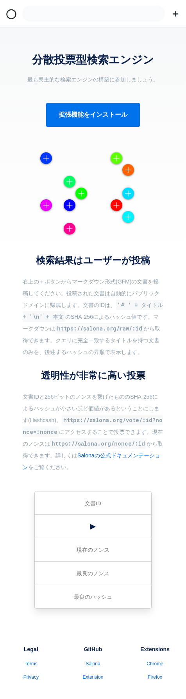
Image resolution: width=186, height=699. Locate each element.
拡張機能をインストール (93, 114)
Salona (93, 663)
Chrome (155, 663)
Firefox (155, 677)
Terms (31, 663)
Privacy (31, 677)
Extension (93, 677)
